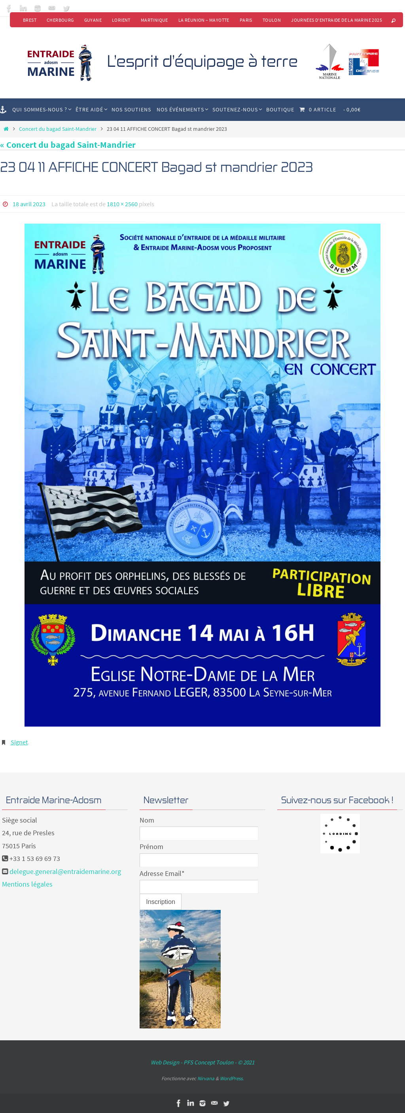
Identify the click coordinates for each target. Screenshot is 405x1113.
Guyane (93, 20)
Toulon (272, 20)
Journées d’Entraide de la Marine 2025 (336, 20)
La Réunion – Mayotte (203, 20)
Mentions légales (27, 884)
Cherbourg (60, 20)
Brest (29, 20)
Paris (246, 20)
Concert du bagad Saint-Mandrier (58, 128)
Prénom (151, 846)
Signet (19, 742)
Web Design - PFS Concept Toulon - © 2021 (202, 1062)
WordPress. (232, 1078)
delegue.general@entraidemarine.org (65, 871)
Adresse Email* (162, 873)
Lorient (121, 20)
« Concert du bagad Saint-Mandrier (68, 144)
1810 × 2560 (122, 204)
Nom (147, 820)
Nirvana (205, 1078)
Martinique (154, 20)
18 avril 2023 (29, 204)
